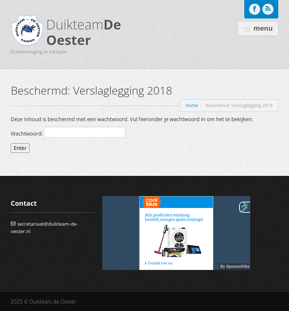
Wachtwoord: (68, 132)
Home (192, 105)
